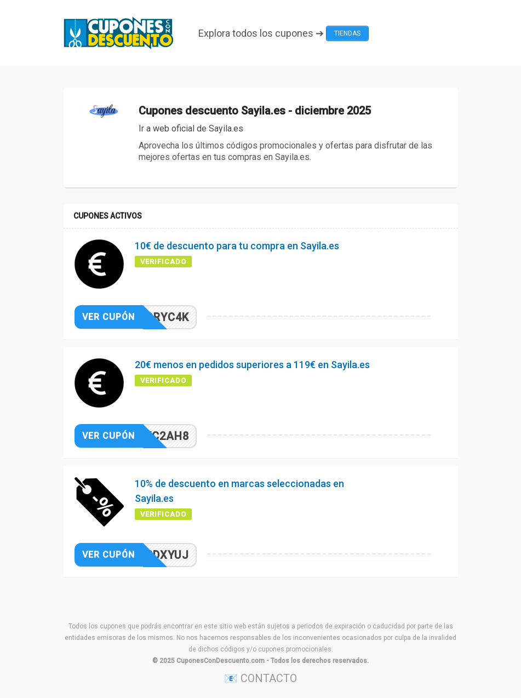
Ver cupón (108, 317)
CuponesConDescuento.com (220, 661)
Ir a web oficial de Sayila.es (191, 128)
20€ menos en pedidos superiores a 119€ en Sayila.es (252, 364)
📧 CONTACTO (260, 678)
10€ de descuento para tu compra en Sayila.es (237, 245)
